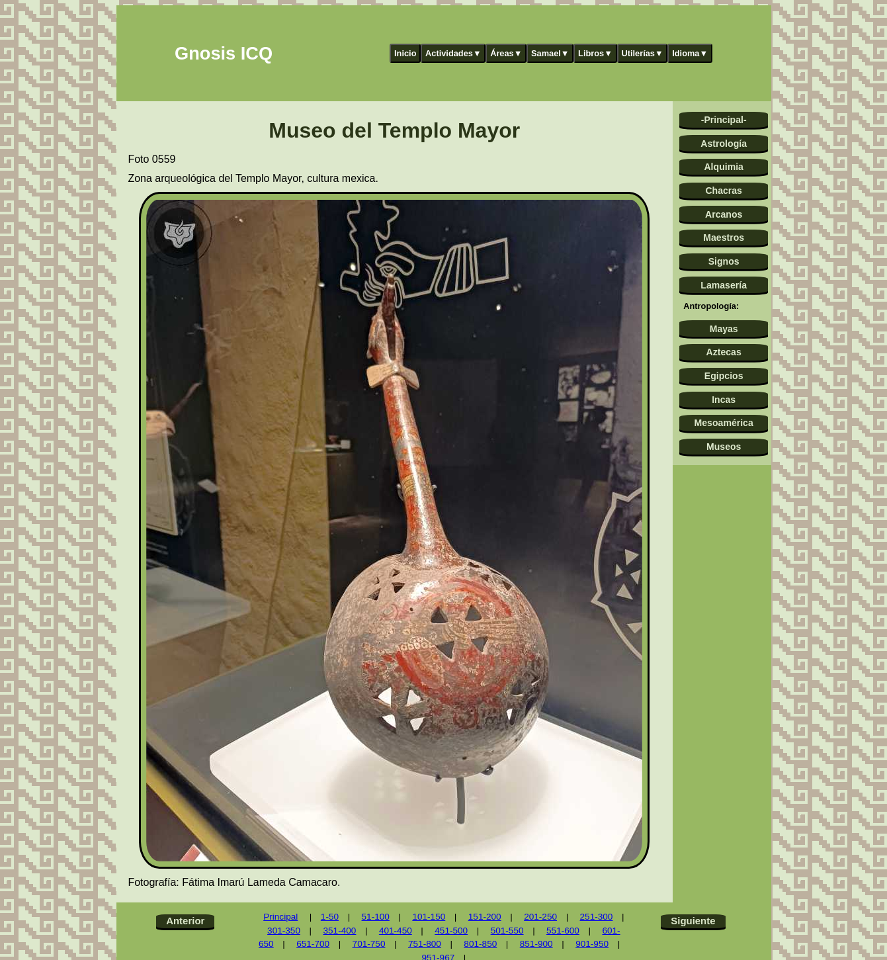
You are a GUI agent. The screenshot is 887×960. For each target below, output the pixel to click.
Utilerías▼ (642, 53)
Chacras (723, 190)
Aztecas (723, 352)
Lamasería (723, 285)
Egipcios (723, 376)
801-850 (480, 944)
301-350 (283, 931)
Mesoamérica (724, 422)
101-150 (428, 917)
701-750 (369, 944)
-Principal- (724, 119)
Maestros (723, 237)
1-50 (330, 917)
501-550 (507, 931)
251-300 (596, 917)
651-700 (312, 944)
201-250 (540, 917)
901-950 (592, 944)
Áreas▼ (506, 53)
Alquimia (723, 166)
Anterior (185, 920)
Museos (723, 446)
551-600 (562, 931)
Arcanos (723, 214)
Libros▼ (595, 53)
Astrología (723, 143)
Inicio (405, 53)
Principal (280, 917)
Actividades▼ (453, 53)
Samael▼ (550, 53)
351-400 (339, 931)
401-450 (395, 931)
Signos (723, 261)
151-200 (484, 917)
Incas (724, 399)
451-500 (451, 931)
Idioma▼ (690, 53)
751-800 (424, 944)
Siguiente (693, 920)
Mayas (724, 329)
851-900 (536, 944)
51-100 (376, 917)
